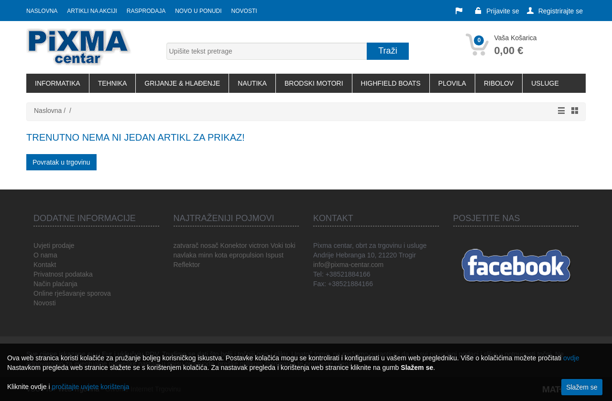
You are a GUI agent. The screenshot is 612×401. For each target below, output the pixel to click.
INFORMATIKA (57, 83)
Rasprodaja (146, 11)
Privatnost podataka (63, 274)
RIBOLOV (499, 83)
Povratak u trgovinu (61, 162)
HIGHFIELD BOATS (391, 83)
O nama (45, 255)
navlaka (185, 255)
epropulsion (246, 255)
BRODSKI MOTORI (313, 83)
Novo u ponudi (198, 11)
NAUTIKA (252, 83)
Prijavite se (497, 11)
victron (259, 245)
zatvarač (186, 245)
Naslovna (41, 11)
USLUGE (545, 83)
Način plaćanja (55, 284)
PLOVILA (452, 83)
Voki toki (283, 245)
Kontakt (44, 264)
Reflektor (187, 264)
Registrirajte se (555, 11)
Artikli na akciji (92, 11)
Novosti (244, 11)
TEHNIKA (112, 83)
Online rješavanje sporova (72, 293)
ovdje (571, 358)
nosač (209, 245)
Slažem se (581, 387)
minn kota (213, 255)
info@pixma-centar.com (348, 264)
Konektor (233, 245)
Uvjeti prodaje (54, 245)
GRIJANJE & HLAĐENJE (182, 83)
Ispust (275, 255)
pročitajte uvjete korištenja (90, 386)
